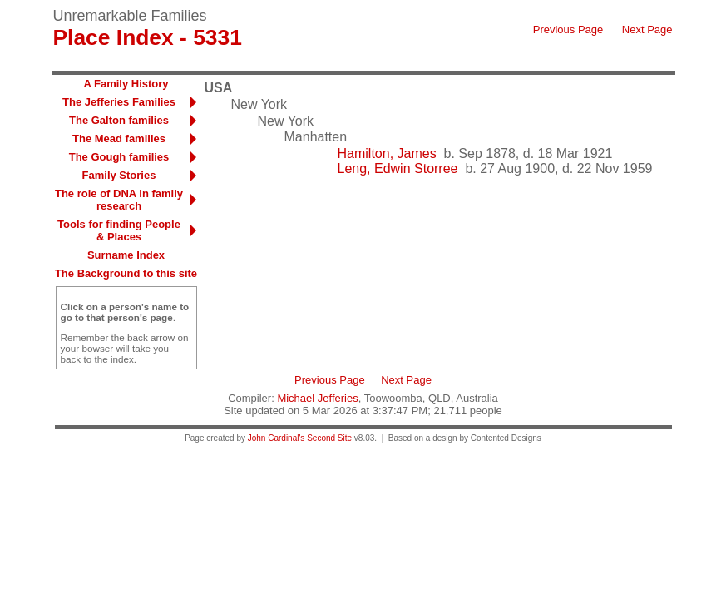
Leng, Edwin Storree (398, 168)
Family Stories (119, 175)
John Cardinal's (276, 438)
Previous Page (568, 29)
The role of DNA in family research (119, 199)
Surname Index (126, 255)
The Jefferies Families (118, 102)
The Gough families (119, 157)
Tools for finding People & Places (118, 230)
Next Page (647, 29)
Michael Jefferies (317, 398)
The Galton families (119, 120)
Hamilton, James (387, 153)
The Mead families (118, 138)
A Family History (125, 83)
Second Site (329, 438)
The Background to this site (126, 273)
